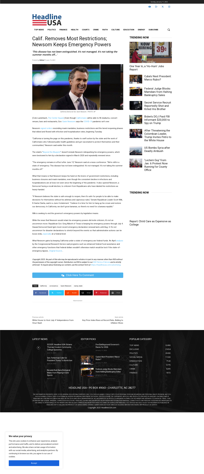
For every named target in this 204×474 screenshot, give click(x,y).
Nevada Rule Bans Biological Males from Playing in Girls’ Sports (58, 372)
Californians (81, 118)
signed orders (46, 128)
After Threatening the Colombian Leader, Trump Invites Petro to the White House (157, 135)
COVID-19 (88, 121)
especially (47, 234)
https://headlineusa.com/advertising (105, 265)
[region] (34, 450)
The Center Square (56, 118)
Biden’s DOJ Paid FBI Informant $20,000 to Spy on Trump (157, 120)
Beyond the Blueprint (52, 152)
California (43, 286)
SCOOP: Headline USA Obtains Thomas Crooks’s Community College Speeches (59, 347)
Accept (34, 463)
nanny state (78, 286)
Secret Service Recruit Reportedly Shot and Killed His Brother (157, 106)
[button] (169, 30)
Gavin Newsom (68, 121)
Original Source (55, 251)
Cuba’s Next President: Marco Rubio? (157, 78)
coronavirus (53, 286)
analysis (119, 240)
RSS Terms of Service (101, 262)
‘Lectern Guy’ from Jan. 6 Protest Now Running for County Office (156, 165)
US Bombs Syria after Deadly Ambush (157, 149)
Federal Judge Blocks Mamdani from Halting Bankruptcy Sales (158, 92)
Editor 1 (42, 60)
